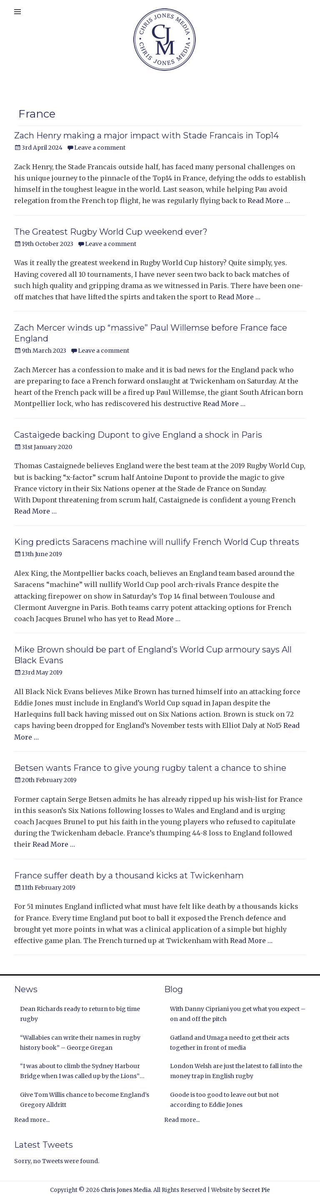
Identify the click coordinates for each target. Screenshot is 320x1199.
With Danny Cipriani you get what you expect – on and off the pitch (237, 1014)
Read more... (32, 1120)
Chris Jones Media (126, 1190)
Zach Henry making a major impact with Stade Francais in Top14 (146, 135)
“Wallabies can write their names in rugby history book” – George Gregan (80, 1042)
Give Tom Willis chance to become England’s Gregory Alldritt (84, 1100)
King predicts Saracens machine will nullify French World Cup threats (156, 542)
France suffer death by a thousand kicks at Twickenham (129, 875)
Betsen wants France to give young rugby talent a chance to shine (150, 768)
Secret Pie (256, 1190)
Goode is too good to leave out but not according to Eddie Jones (224, 1100)
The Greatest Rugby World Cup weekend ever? (111, 232)
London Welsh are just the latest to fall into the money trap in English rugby (236, 1071)
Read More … (269, 200)
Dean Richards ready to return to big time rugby (80, 1014)
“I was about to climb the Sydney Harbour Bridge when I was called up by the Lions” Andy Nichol (80, 1071)
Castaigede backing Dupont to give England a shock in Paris (138, 435)
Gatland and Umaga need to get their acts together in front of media (229, 1042)
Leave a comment (99, 147)
